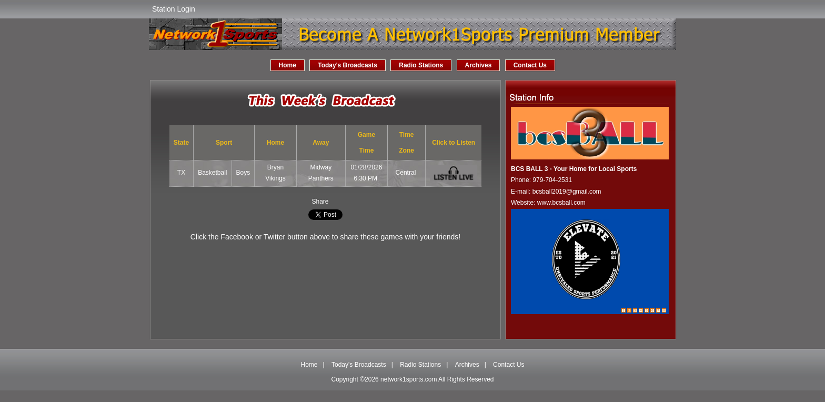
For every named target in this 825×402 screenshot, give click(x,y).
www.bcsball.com (561, 202)
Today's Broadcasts (347, 65)
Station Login (173, 9)
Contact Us (530, 65)
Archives (478, 65)
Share (319, 201)
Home (287, 65)
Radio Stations (421, 65)
